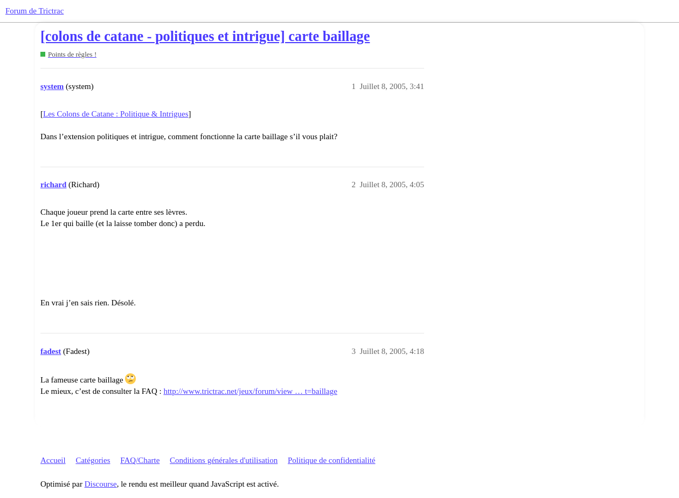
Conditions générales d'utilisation (224, 460)
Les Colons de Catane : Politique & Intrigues (116, 114)
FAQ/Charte (140, 460)
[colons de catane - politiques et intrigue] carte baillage (205, 36)
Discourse (101, 484)
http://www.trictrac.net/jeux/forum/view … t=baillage (250, 391)
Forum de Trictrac (34, 10)
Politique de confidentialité (331, 460)
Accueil (53, 460)
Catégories (92, 460)
